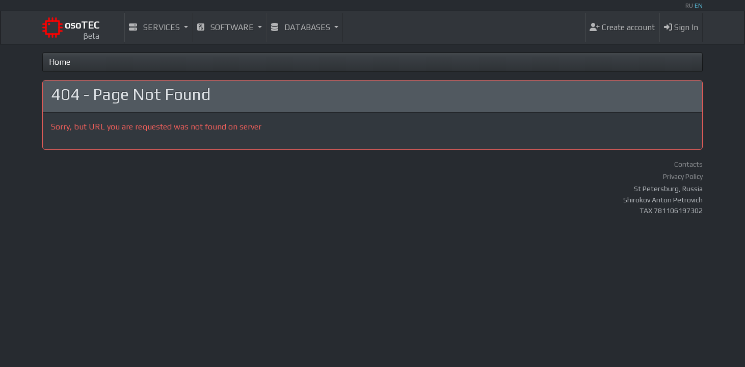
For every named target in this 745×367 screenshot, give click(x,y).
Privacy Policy (683, 176)
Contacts (688, 164)
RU (689, 5)
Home (59, 62)
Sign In (681, 27)
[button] (158, 27)
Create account (622, 27)
